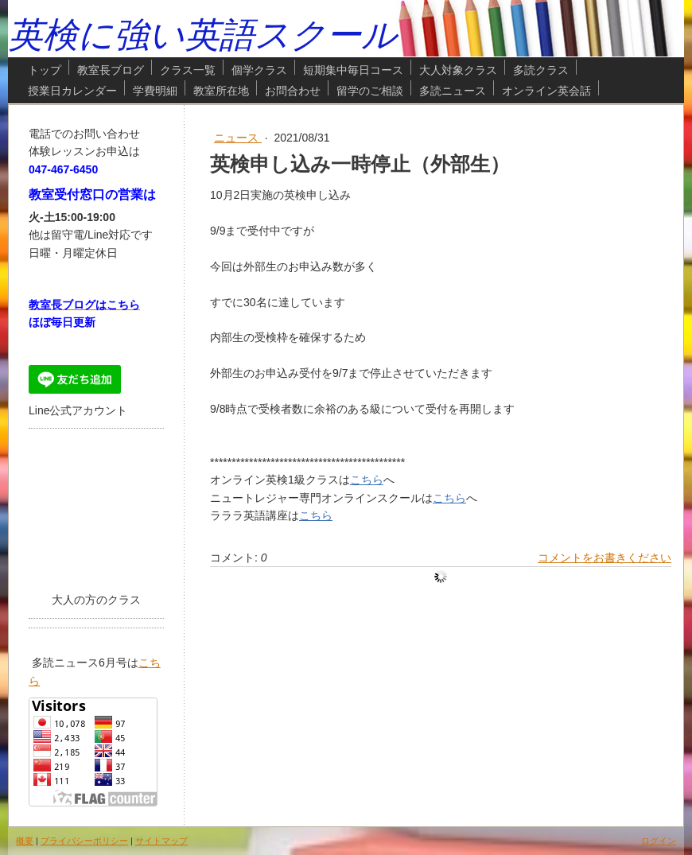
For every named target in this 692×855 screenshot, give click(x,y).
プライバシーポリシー (84, 840)
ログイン (658, 840)
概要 (24, 840)
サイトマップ (161, 840)
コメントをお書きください (604, 557)
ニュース (238, 137)
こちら (366, 479)
